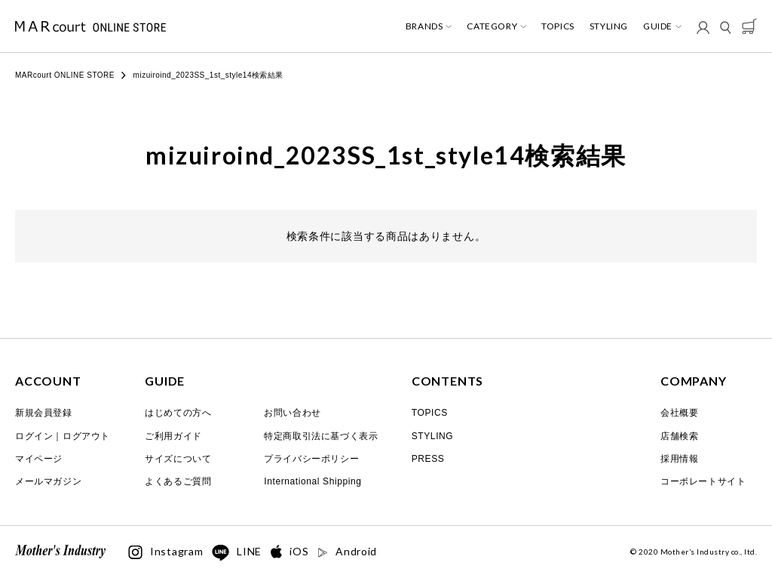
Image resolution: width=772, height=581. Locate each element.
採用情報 (679, 458)
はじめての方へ (178, 412)
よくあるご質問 (178, 481)
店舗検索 (679, 436)
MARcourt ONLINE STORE (65, 75)
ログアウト (86, 436)
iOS (289, 552)
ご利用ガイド (173, 436)
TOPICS (557, 26)
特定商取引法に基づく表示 (321, 436)
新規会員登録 (43, 412)
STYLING (609, 26)
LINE (237, 553)
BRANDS (424, 26)
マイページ (39, 458)
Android (347, 552)
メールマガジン (48, 481)
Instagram (165, 552)
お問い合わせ (292, 412)
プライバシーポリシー (311, 458)
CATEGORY (492, 26)
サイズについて (178, 458)
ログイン (34, 436)
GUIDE (657, 26)
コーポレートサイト (703, 481)
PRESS (428, 458)
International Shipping (312, 481)
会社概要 (679, 412)
